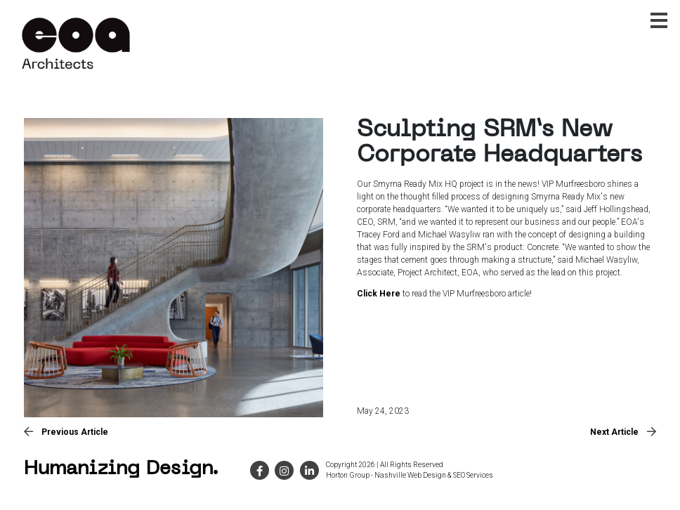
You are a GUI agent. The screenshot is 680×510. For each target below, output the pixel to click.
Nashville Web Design (410, 475)
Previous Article (66, 432)
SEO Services (473, 475)
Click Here (378, 294)
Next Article (623, 432)
